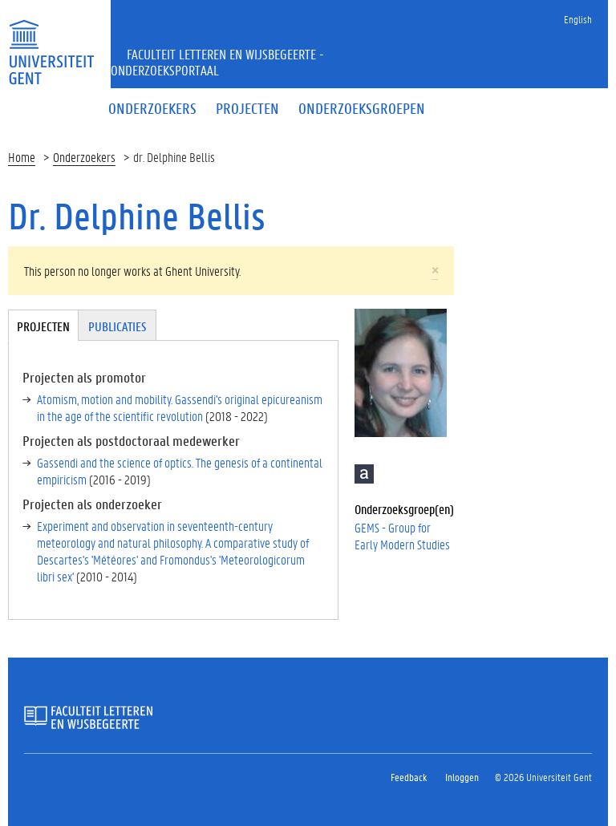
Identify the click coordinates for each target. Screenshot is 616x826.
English (578, 19)
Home (21, 156)
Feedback (409, 776)
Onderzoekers (84, 156)
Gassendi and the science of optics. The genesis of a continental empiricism (179, 471)
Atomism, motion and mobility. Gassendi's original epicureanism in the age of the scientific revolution (179, 407)
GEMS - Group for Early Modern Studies (402, 536)
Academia (364, 474)
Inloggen (462, 776)
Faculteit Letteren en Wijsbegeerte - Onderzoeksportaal (217, 62)
